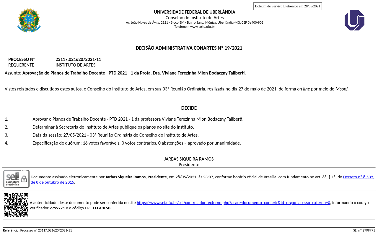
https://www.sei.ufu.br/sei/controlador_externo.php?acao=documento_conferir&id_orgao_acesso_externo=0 (233, 202)
